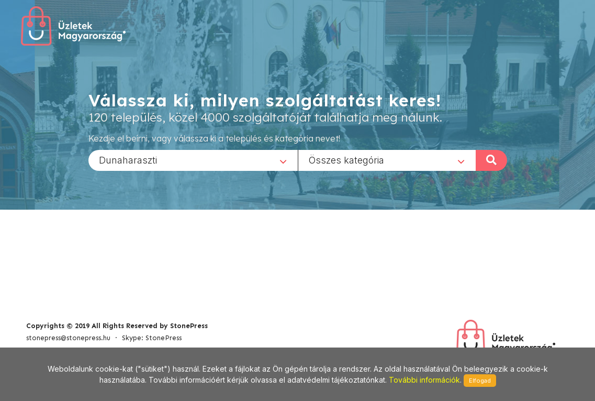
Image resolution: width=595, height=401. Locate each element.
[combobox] (193, 159)
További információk (424, 379)
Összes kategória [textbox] (346, 159)
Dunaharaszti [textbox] (128, 159)
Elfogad (480, 380)
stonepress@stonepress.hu (68, 338)
